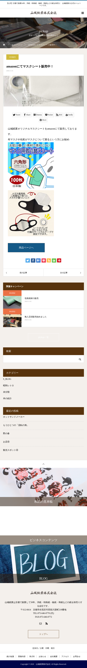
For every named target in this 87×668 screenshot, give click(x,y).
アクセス (65, 656)
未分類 (6, 392)
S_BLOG (7, 379)
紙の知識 (10, 656)
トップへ (43, 634)
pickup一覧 (43, 337)
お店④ (6, 442)
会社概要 (53, 656)
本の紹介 (7, 398)
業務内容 (22, 656)
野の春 (6, 433)
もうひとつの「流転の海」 (16, 425)
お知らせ (42, 656)
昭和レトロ (8, 385)
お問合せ (76, 656)
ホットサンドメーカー (14, 417)
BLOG (32, 656)
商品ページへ (26, 247)
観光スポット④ (10, 450)
